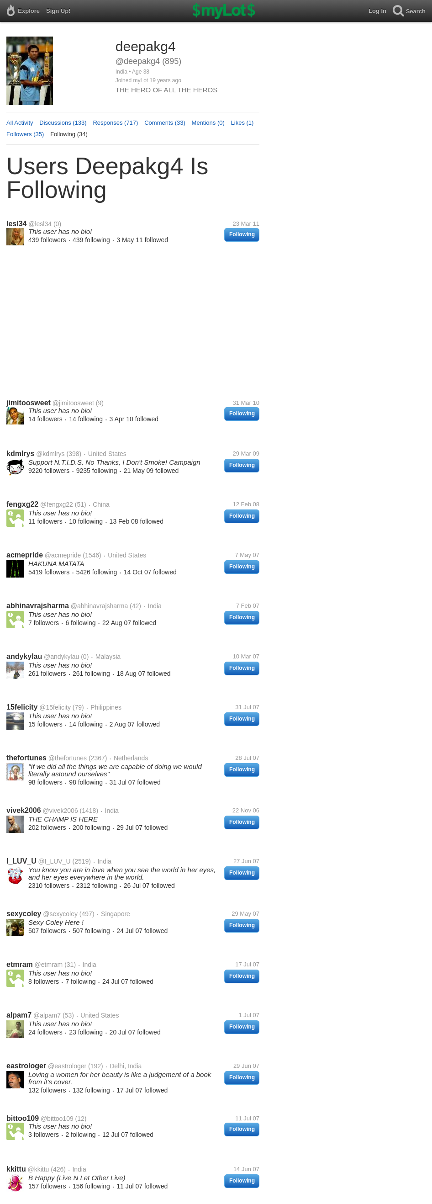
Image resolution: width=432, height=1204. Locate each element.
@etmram (49, 964)
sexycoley (24, 914)
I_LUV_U (21, 861)
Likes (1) (242, 122)
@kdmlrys (50, 453)
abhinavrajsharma (37, 606)
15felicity (21, 707)
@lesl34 (40, 224)
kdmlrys (20, 453)
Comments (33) (164, 122)
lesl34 (16, 224)
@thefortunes (67, 758)
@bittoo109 (57, 1118)
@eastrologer (67, 1066)
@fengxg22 (56, 504)
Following (242, 234)
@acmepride (63, 555)
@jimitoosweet (73, 403)
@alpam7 (47, 1015)
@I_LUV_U (54, 861)
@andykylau (61, 656)
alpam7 (19, 1015)
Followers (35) (25, 134)
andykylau (24, 656)
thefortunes (26, 758)
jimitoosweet (28, 403)
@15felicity (55, 707)
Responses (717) (115, 122)
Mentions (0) (208, 122)
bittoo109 (22, 1118)
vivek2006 (23, 810)
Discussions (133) (62, 122)
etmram (19, 964)
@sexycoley (60, 914)
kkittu (16, 1169)
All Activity (19, 122)
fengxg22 (22, 504)
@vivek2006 (60, 810)
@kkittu (38, 1169)
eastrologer (26, 1066)
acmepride (24, 555)
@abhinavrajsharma (99, 606)
